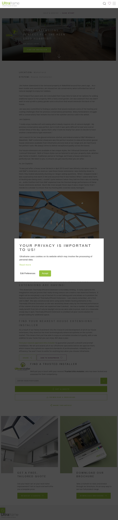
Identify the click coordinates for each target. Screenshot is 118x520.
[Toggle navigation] (114, 3)
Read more (25, 265)
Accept (45, 273)
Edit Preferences (27, 273)
